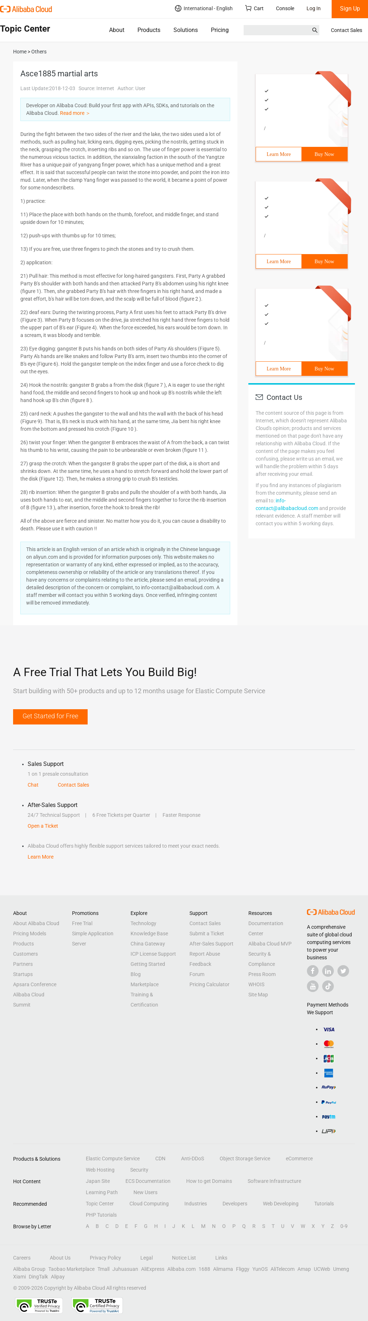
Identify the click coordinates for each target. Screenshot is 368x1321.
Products (148, 30)
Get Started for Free (50, 716)
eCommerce (299, 1158)
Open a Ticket (43, 826)
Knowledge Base (149, 933)
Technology (143, 923)
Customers (25, 954)
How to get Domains (209, 1181)
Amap (304, 1269)
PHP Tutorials (101, 1215)
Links (221, 1258)
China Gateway (148, 944)
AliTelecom (283, 1269)
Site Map (258, 994)
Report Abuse (204, 954)
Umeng (341, 1269)
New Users (145, 1192)
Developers (235, 1203)
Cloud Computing (149, 1203)
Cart (254, 8)
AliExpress (152, 1269)
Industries (195, 1203)
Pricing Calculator (209, 984)
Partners (23, 964)
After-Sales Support (211, 944)
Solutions (185, 30)
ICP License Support (153, 954)
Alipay (58, 1277)
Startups (23, 974)
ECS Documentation (148, 1181)
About (116, 30)
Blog (136, 974)
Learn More (279, 154)
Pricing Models (29, 933)
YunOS (260, 1269)
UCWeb (322, 1269)
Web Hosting (100, 1170)
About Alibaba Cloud (36, 923)
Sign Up (350, 8)
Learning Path (102, 1192)
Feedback (200, 964)
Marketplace (145, 984)
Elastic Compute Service (113, 1158)
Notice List (184, 1258)
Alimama (223, 1269)
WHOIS (256, 984)
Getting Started (148, 964)
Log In (314, 8)
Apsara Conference (34, 984)
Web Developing (281, 1203)
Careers (22, 1258)
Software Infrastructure (274, 1181)
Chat (33, 785)
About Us (60, 1258)
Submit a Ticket (206, 933)
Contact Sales (346, 30)
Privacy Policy (105, 1258)
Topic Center (100, 1203)
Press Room (262, 974)
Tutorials (324, 1203)
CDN (160, 1158)
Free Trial (82, 923)
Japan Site (98, 1181)
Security (139, 1170)
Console (285, 8)
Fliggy (242, 1269)
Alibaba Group (29, 1269)
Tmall (103, 1269)
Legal (146, 1258)
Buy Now (324, 154)
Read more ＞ (75, 113)
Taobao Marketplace (71, 1269)
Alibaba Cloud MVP (270, 944)
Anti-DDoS (192, 1158)
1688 (204, 1269)
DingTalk (38, 1277)
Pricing (220, 30)
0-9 (344, 1226)
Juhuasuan (125, 1269)
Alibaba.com (181, 1269)
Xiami (19, 1277)
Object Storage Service (245, 1158)
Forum (196, 974)
